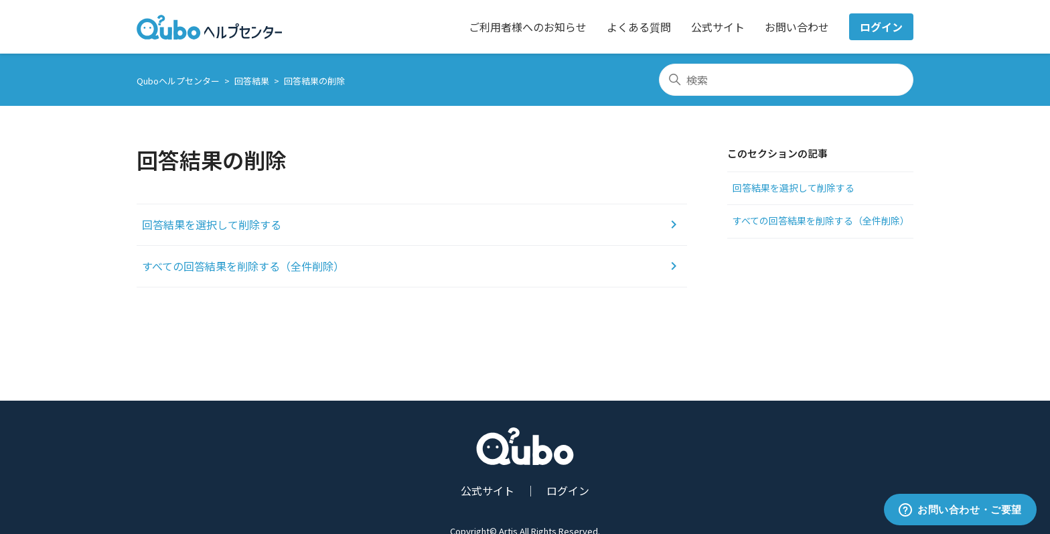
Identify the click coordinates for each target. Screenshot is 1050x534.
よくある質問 (639, 27)
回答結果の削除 (314, 80)
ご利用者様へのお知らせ (528, 27)
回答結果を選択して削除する (793, 187)
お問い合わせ (797, 27)
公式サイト (718, 27)
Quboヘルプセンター (178, 80)
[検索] (786, 80)
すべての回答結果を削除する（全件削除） (821, 220)
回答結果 (251, 80)
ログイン (881, 27)
